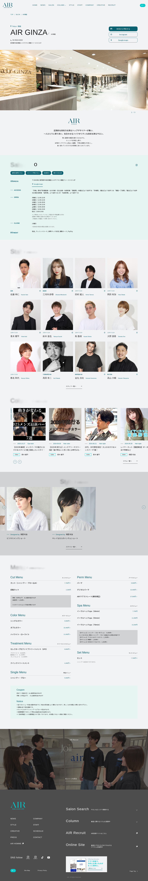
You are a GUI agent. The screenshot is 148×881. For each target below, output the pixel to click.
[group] (29, 432)
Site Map (27, 870)
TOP (11, 14)
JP (142, 5)
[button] (15, 462)
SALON (18, 14)
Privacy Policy (42, 870)
